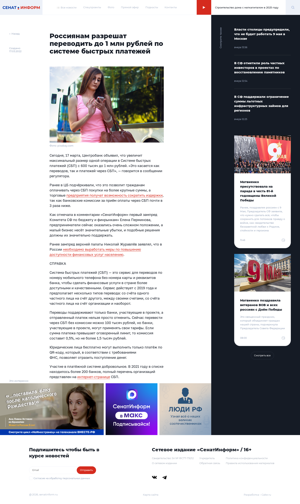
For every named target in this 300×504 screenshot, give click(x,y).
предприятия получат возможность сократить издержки (114, 195)
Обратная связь (209, 463)
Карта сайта (150, 494)
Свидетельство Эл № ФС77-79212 (173, 458)
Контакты (171, 7)
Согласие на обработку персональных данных (61, 478)
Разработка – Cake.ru (257, 494)
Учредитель (207, 458)
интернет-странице (93, 377)
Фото (111, 7)
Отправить (86, 470)
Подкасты (151, 7)
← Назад (14, 33)
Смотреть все (262, 355)
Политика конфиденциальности (247, 458)
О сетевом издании (164, 463)
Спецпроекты (92, 7)
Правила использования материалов (250, 463)
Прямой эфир (130, 7)
